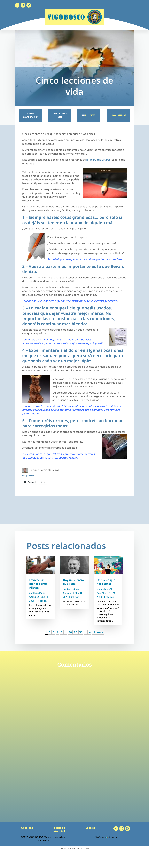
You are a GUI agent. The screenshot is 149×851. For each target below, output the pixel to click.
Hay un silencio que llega (73, 582)
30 (80, 632)
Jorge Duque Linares (98, 159)
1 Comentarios (118, 115)
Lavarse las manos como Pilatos (38, 584)
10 (70, 632)
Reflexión (90, 115)
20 (75, 632)
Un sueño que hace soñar (106, 582)
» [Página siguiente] (90, 632)
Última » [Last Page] (98, 632)
